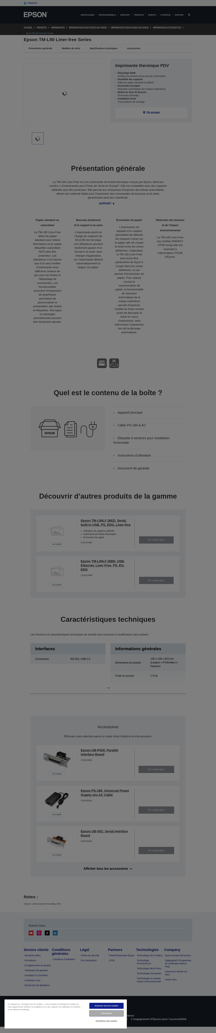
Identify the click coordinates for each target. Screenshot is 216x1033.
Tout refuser (106, 1013)
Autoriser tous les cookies (106, 1006)
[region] (66, 1014)
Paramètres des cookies (106, 1021)
